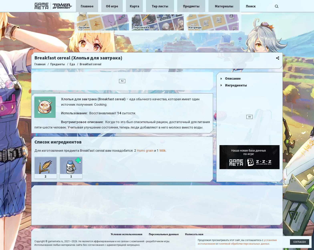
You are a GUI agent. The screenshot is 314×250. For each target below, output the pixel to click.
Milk (163, 151)
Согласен (299, 242)
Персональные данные (164, 234)
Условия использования (126, 234)
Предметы (191, 6)
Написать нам (194, 234)
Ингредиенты (236, 85)
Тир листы (160, 6)
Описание (233, 78)
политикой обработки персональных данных (243, 243)
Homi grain (145, 151)
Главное (87, 6)
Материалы (224, 6)
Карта (134, 6)
